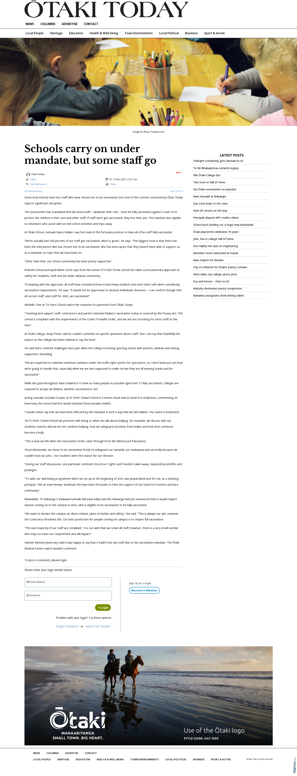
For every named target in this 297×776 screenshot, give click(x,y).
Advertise (69, 24)
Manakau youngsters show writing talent (218, 295)
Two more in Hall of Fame (209, 182)
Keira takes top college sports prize (215, 274)
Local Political (169, 33)
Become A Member (144, 590)
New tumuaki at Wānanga (209, 196)
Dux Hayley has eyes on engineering (215, 246)
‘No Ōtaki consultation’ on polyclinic (215, 189)
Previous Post (33, 191)
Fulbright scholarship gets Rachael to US (218, 161)
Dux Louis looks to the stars (210, 203)
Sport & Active (214, 33)
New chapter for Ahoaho (208, 260)
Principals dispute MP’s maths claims (216, 217)
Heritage (56, 33)
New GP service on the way (210, 210)
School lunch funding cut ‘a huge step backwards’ (223, 225)
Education (76, 33)
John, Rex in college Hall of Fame (213, 239)
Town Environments (139, 33)
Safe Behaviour (38, 184)
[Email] (68, 582)
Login (103, 607)
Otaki (113, 184)
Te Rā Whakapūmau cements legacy (216, 168)
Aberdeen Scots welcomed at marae (215, 253)
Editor (33, 179)
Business (191, 33)
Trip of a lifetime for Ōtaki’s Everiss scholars (220, 267)
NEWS (30, 24)
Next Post (176, 191)
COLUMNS (48, 24)
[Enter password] (68, 596)
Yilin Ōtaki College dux (206, 175)
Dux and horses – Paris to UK (211, 281)
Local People (35, 33)
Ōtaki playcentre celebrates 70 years (216, 232)
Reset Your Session (98, 626)
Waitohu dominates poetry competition (217, 288)
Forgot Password (67, 626)
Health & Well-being (104, 33)
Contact (91, 24)
